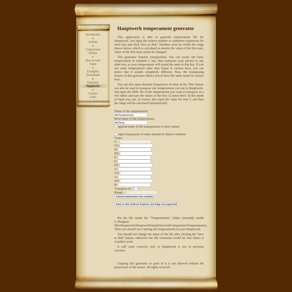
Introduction (92, 34)
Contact (93, 93)
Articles (93, 41)
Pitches (93, 52)
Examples (93, 71)
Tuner (92, 63)
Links (93, 96)
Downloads (93, 74)
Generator (93, 82)
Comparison (93, 49)
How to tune (92, 60)
